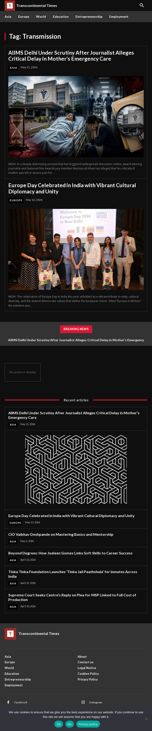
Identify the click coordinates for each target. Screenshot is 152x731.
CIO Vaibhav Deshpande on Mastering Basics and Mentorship (60, 534)
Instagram (95, 702)
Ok (59, 724)
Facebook (20, 702)
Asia (13, 67)
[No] (146, 718)
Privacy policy (88, 724)
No (70, 724)
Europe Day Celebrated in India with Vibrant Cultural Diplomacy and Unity (72, 188)
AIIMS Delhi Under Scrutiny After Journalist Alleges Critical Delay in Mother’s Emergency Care (71, 55)
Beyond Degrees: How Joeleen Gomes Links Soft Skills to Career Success (70, 553)
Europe (16, 200)
